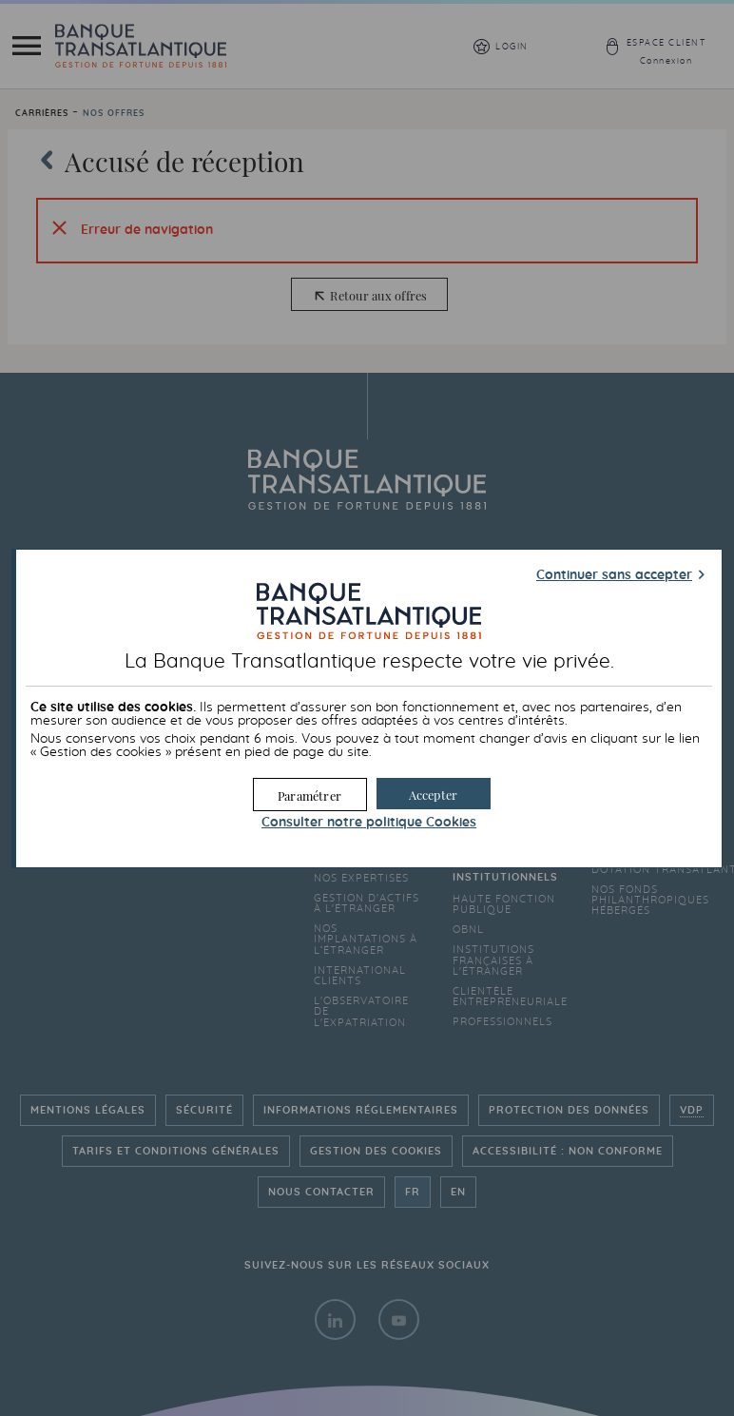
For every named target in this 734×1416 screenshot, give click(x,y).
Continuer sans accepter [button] (614, 575)
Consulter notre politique (368, 822)
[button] (434, 793)
